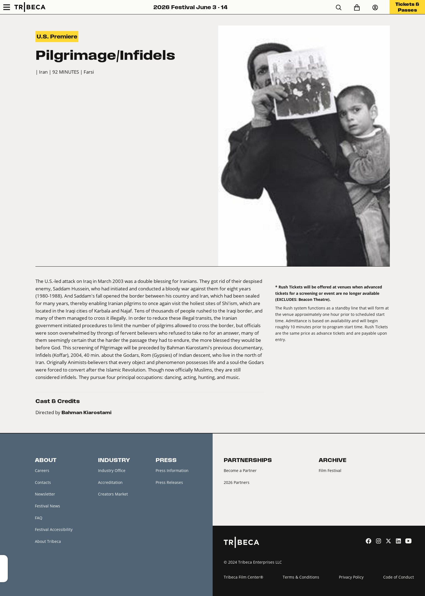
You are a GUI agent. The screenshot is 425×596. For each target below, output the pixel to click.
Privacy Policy (351, 577)
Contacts (43, 482)
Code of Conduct (398, 577)
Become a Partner (240, 470)
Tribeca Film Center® (243, 577)
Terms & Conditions (301, 577)
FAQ (38, 517)
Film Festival (330, 470)
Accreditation (110, 482)
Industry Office (111, 470)
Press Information (172, 470)
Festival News (47, 506)
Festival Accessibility (54, 529)
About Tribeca (48, 541)
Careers (42, 470)
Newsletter (45, 494)
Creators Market (113, 494)
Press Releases (169, 482)
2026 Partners (236, 482)
